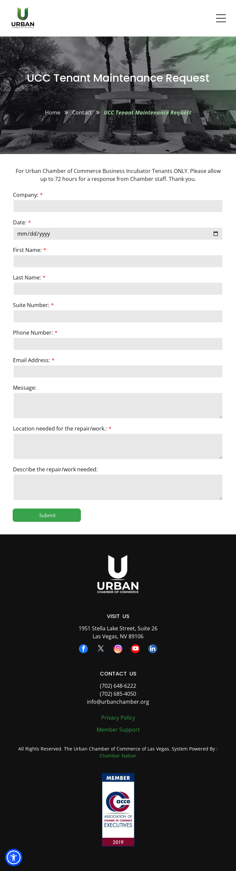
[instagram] (118, 649)
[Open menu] (221, 18)
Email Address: (31, 360)
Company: (25, 194)
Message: (24, 387)
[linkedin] (152, 649)
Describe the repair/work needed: (55, 469)
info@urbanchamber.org (118, 701)
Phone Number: (33, 332)
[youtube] (135, 649)
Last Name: (27, 277)
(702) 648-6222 (118, 685)
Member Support (118, 729)
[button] (14, 857)
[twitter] (100, 649)
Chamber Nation (118, 755)
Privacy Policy (118, 717)
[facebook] (83, 649)
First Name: (27, 250)
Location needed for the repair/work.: (60, 428)
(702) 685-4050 (118, 693)
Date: (19, 222)
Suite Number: (31, 305)
